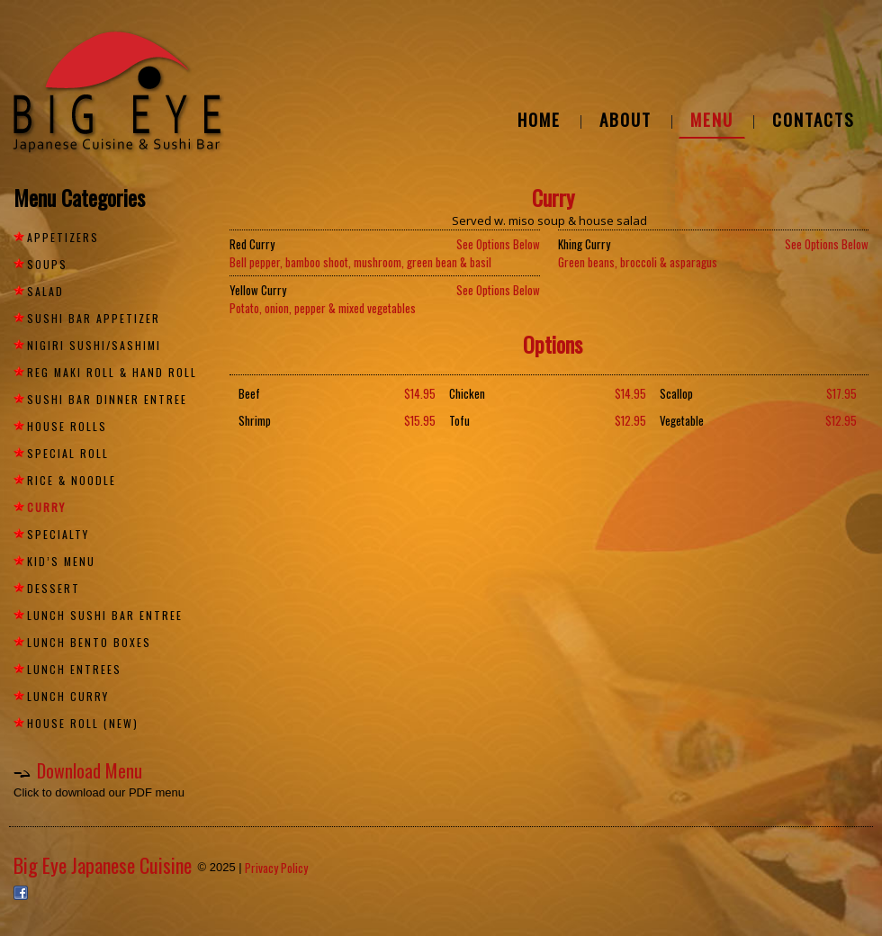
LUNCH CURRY (68, 696)
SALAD (45, 291)
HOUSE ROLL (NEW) (83, 723)
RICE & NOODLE (71, 480)
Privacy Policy (276, 868)
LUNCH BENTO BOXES (89, 642)
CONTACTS (813, 118)
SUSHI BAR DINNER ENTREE (107, 399)
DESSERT (53, 588)
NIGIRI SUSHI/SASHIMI (94, 345)
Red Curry (252, 244)
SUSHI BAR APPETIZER (93, 318)
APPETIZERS (63, 237)
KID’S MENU (61, 561)
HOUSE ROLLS (67, 426)
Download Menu (89, 770)
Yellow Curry (258, 290)
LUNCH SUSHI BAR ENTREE (105, 615)
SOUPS (47, 264)
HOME (539, 118)
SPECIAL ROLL (68, 453)
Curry (46, 507)
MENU (712, 118)
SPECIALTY (58, 534)
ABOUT (625, 118)
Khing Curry (584, 244)
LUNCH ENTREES (74, 669)
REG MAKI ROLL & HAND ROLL (112, 372)
